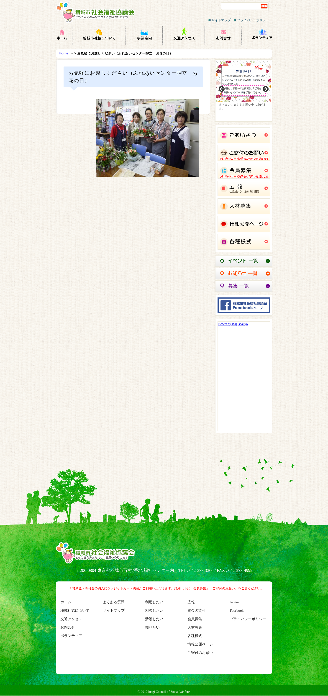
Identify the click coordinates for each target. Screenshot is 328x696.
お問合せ (67, 627)
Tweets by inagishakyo (233, 324)
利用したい (154, 602)
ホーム (65, 602)
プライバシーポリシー (251, 20)
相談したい (154, 610)
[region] (243, 90)
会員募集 (194, 619)
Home (63, 53)
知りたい (152, 627)
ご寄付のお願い (200, 653)
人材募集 (194, 627)
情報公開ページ (200, 644)
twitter (234, 602)
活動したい (154, 619)
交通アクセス (71, 619)
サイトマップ (219, 20)
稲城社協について (75, 610)
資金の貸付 (196, 610)
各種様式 (194, 636)
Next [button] (265, 89)
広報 (191, 602)
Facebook (236, 610)
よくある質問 (114, 602)
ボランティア (71, 636)
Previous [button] (222, 89)
